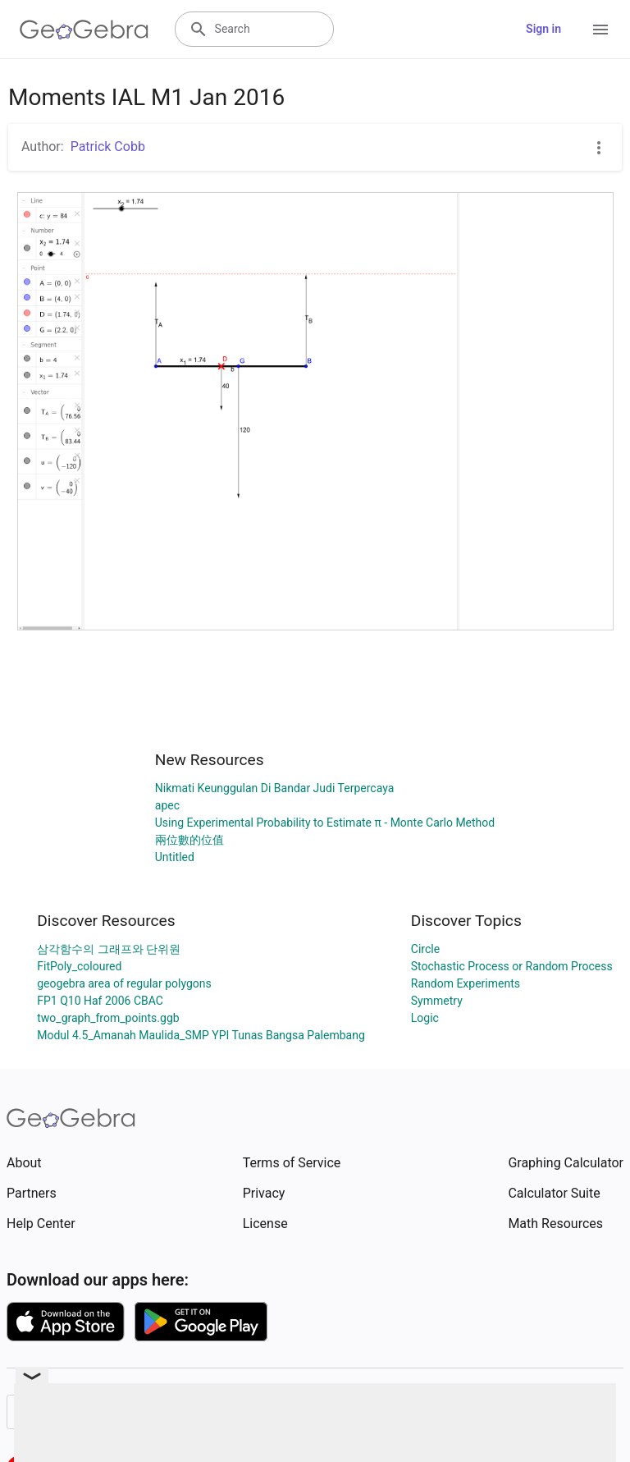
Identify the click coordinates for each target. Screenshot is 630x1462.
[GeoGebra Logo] (84, 29)
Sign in (543, 28)
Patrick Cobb (108, 146)
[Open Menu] (600, 29)
